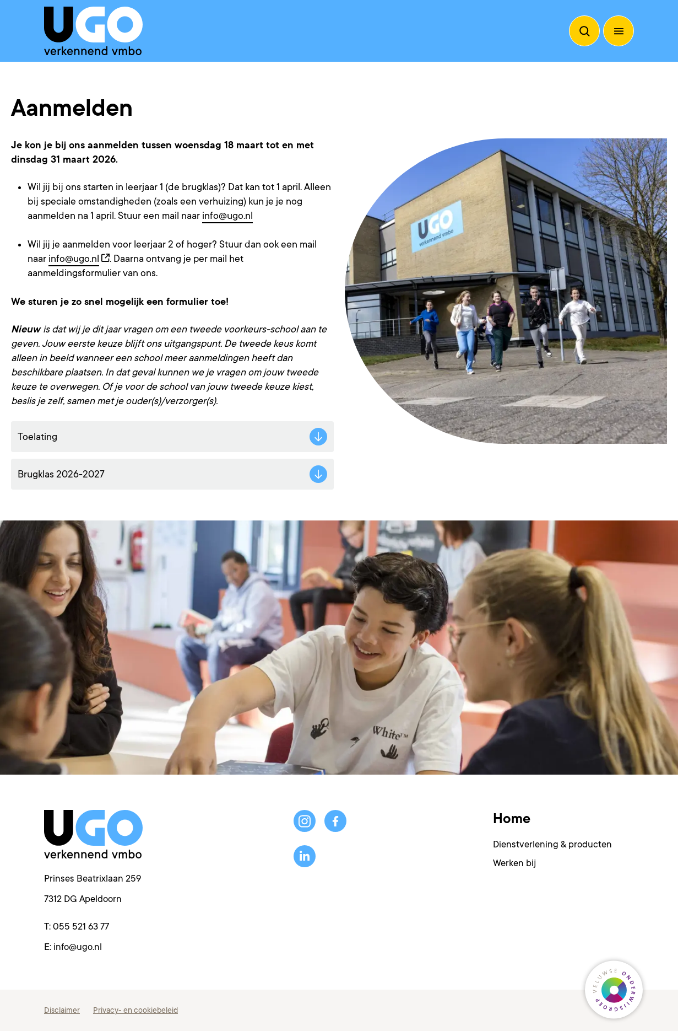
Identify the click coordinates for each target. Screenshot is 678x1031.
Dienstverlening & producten (552, 844)
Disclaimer (62, 1010)
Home (511, 818)
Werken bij (514, 863)
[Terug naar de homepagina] (93, 31)
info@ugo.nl (227, 215)
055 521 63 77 (81, 926)
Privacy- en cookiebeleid (135, 1010)
